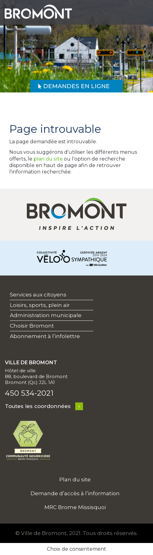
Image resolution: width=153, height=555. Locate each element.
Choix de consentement (76, 549)
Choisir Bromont (32, 326)
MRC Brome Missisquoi (75, 507)
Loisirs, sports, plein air (40, 305)
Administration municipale (45, 315)
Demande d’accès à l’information (75, 493)
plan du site (48, 159)
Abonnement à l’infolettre (45, 336)
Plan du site (75, 479)
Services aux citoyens (38, 295)
